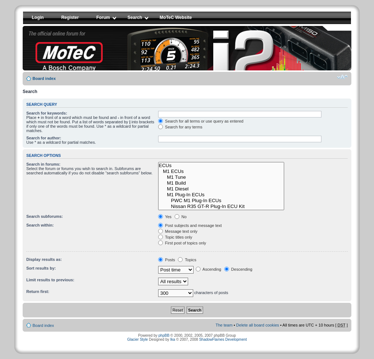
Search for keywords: (46, 113)
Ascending (208, 269)
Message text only (178, 231)
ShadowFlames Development (223, 339)
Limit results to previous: (50, 280)
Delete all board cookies (257, 325)
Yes (165, 217)
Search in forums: (43, 164)
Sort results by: (41, 268)
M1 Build (221, 183)
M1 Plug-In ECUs (221, 195)
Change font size (342, 77)
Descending (238, 269)
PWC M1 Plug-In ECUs (221, 201)
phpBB (164, 335)
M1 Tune (221, 177)
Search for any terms (180, 127)
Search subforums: (44, 216)
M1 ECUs (221, 171)
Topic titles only (175, 237)
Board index (44, 78)
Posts (166, 260)
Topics (187, 260)
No (181, 217)
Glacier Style (137, 339)
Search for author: (43, 138)
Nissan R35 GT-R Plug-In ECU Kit (221, 206)
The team (223, 325)
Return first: (37, 291)
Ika (172, 339)
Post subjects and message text (190, 225)
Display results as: (44, 259)
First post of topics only (182, 243)
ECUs (221, 166)
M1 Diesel (221, 189)
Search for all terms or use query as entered (201, 121)
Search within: (40, 225)
